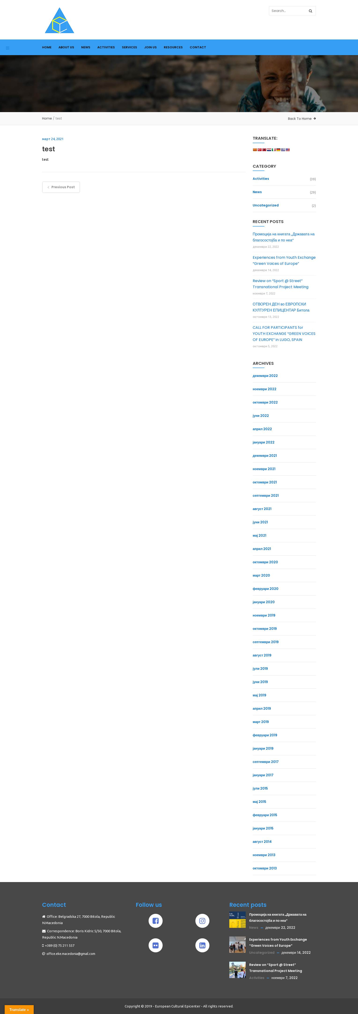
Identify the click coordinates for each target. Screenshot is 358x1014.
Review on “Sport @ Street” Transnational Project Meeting (280, 284)
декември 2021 (265, 455)
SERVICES (129, 47)
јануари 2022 (263, 442)
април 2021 (262, 548)
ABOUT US (66, 47)
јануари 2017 (263, 775)
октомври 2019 (265, 628)
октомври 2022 (265, 402)
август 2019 (262, 655)
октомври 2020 (265, 562)
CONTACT (198, 47)
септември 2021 (266, 495)
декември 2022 (265, 375)
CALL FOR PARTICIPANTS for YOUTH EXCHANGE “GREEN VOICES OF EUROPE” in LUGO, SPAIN (284, 333)
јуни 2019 (260, 682)
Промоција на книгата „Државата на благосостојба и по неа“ (283, 237)
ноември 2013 (264, 855)
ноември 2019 (264, 615)
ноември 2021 (264, 469)
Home (47, 118)
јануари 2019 (263, 748)
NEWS (85, 47)
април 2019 (262, 708)
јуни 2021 (260, 522)
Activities (261, 178)
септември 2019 (266, 642)
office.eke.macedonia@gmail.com (71, 954)
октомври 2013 (265, 868)
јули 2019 (260, 668)
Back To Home (300, 118)
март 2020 (261, 575)
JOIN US (150, 47)
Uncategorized (266, 205)
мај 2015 (259, 801)
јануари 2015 (263, 828)
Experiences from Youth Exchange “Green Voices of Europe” (284, 260)
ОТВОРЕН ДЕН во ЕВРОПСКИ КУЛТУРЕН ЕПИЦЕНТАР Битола (281, 307)
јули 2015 (260, 788)
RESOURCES (173, 47)
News (257, 192)
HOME (46, 47)
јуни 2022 (261, 415)
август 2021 (262, 509)
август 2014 (262, 841)
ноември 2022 (264, 389)
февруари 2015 (265, 815)
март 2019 (261, 722)
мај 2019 (259, 695)
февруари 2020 (265, 588)
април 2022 (262, 429)
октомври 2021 (265, 482)
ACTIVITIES (106, 47)
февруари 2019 (265, 735)
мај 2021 (259, 535)
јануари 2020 (264, 602)
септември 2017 (266, 761)
